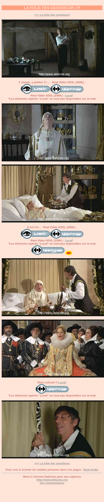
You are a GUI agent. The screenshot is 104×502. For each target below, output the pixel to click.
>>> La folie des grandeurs (52, 463)
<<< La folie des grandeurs (52, 14)
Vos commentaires (52, 483)
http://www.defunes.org (52, 479)
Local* (69, 95)
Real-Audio (90, 469)
